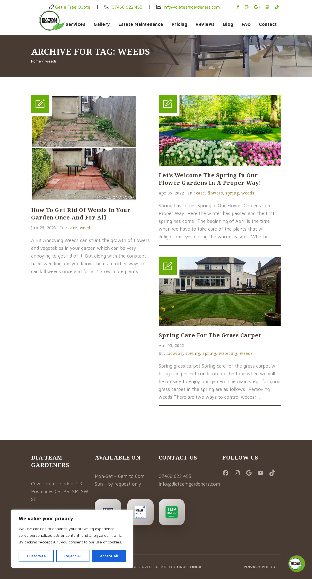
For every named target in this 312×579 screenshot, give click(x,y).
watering (228, 353)
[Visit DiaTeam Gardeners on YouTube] (262, 473)
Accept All (109, 555)
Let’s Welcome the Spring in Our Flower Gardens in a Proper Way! (210, 178)
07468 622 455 (126, 6)
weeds (51, 61)
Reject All (72, 555)
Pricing (180, 24)
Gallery (102, 24)
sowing (192, 353)
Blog (228, 24)
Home (36, 61)
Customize (36, 555)
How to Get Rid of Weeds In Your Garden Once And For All (81, 213)
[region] (72, 539)
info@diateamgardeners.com (191, 6)
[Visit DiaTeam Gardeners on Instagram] (239, 473)
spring (232, 193)
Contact (268, 24)
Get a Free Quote (72, 6)
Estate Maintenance (140, 24)
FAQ (246, 24)
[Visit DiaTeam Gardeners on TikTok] (274, 473)
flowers (215, 193)
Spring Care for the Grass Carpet (210, 335)
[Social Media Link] (250, 473)
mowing (174, 353)
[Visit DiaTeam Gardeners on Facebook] (227, 473)
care (72, 227)
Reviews (205, 24)
